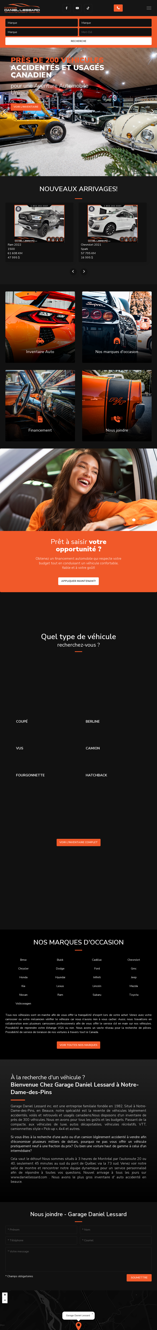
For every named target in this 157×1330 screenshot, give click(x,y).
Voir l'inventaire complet (78, 842)
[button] (92, 1314)
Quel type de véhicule (78, 640)
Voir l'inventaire (26, 107)
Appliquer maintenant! (78, 581)
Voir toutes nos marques (78, 1045)
